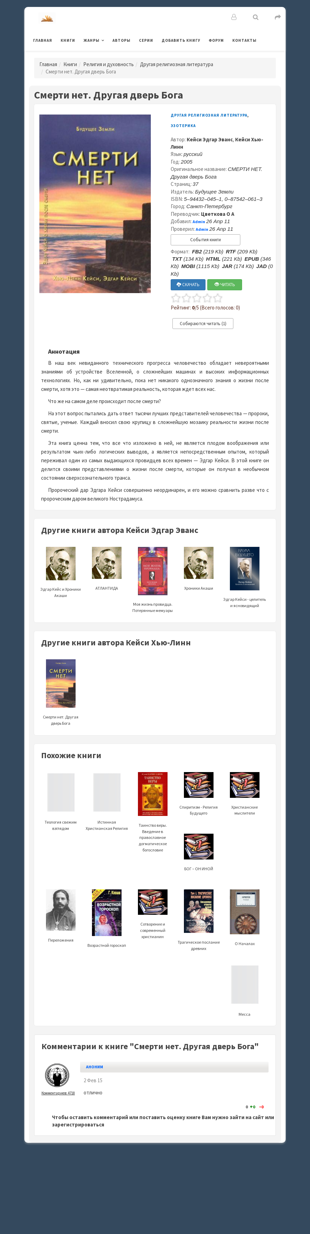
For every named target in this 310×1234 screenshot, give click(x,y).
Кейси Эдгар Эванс (210, 139)
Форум (216, 40)
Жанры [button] (92, 40)
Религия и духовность (108, 64)
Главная (42, 40)
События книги (205, 240)
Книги (68, 40)
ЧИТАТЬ (225, 285)
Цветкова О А (217, 214)
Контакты (244, 40)
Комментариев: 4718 (58, 1093)
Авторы (122, 40)
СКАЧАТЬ (188, 285)
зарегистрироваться (78, 1124)
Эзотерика (183, 125)
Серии (146, 40)
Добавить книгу (181, 40)
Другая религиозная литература (176, 64)
